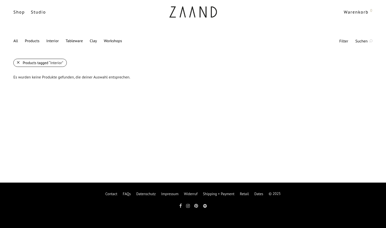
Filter (343, 40)
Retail (244, 193)
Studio (38, 12)
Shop (19, 12)
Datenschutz (146, 193)
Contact (111, 193)
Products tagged (43, 62)
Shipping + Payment (218, 193)
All (15, 40)
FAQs (127, 193)
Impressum (169, 193)
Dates (258, 193)
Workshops (113, 40)
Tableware (74, 40)
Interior (52, 40)
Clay (93, 40)
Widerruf (190, 193)
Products (32, 40)
